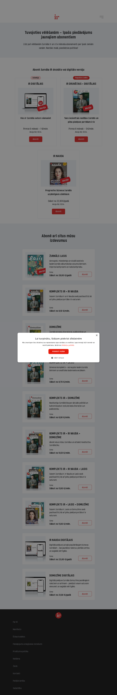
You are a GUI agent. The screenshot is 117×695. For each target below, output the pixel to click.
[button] (58, 358)
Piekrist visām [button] (58, 351)
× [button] (96, 335)
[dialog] (59, 347)
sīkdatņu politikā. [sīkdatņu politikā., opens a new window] (68, 345)
